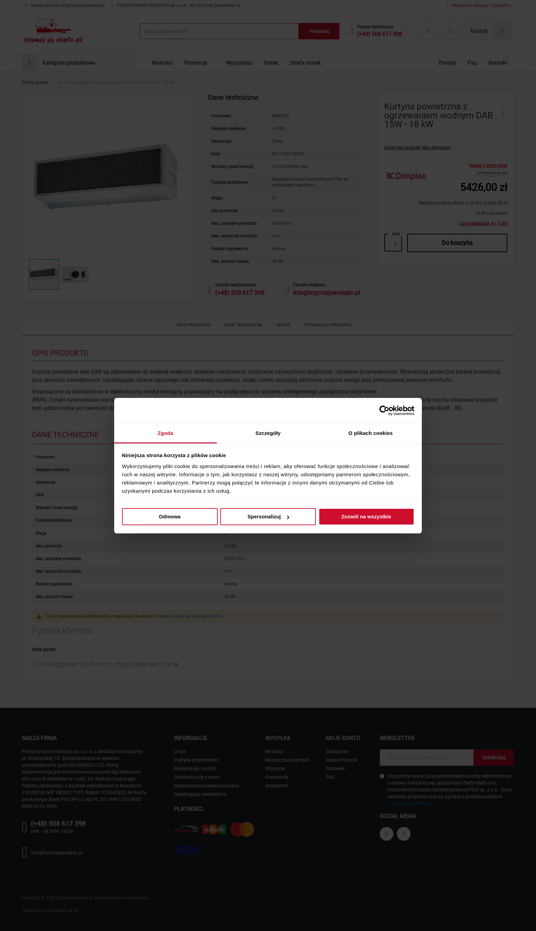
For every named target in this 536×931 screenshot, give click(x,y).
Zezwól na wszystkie (366, 516)
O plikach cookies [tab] (370, 433)
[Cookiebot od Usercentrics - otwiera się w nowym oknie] (384, 410)
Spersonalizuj (268, 516)
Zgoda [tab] (165, 433)
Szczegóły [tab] (267, 433)
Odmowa (169, 516)
